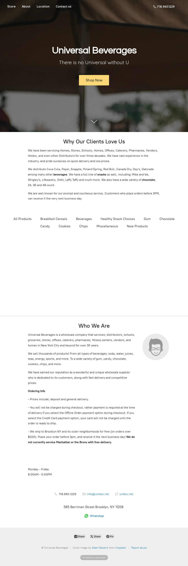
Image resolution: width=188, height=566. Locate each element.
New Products (137, 226)
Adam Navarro (100, 547)
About (26, 6)
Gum (147, 219)
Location (43, 6)
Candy (45, 226)
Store (11, 6)
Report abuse (139, 547)
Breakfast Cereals (53, 219)
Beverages (84, 219)
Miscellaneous (107, 226)
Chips (83, 226)
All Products (22, 219)
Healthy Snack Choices (118, 219)
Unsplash (120, 547)
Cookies (64, 226)
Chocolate (167, 219)
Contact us (63, 6)
